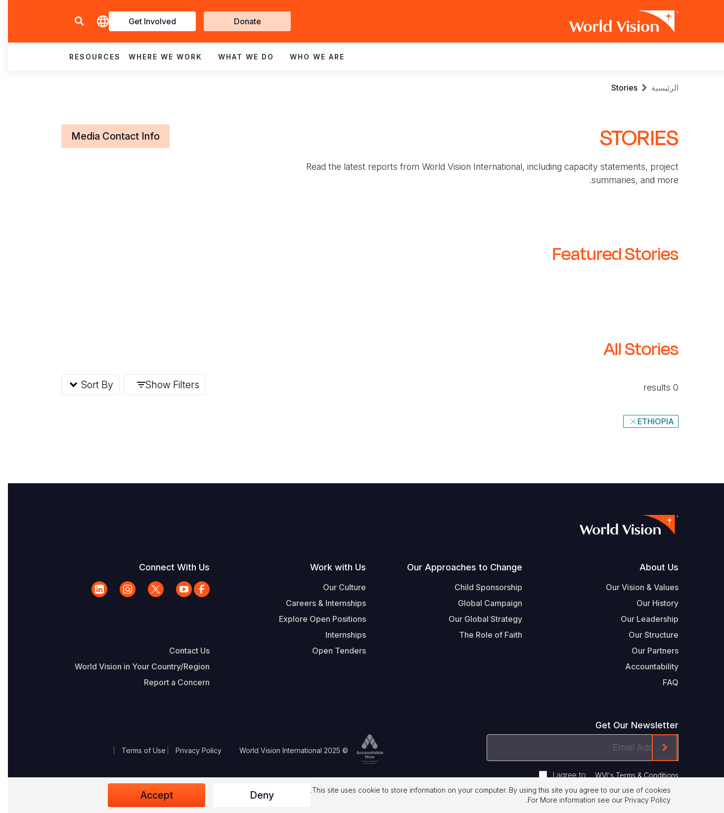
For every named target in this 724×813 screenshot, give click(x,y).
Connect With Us (166, 567)
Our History (650, 603)
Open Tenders (331, 651)
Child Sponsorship (480, 587)
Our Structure (646, 635)
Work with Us (330, 567)
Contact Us (181, 651)
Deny (254, 795)
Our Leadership (642, 619)
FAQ (663, 682)
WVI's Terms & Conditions (629, 775)
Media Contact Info (107, 136)
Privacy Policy (191, 750)
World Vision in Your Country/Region (134, 666)
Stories (616, 88)
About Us (651, 567)
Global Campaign (482, 603)
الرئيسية (657, 88)
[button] (71, 21)
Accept (149, 795)
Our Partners (647, 651)
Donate (239, 21)
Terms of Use (136, 750)
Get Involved (144, 21)
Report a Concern (169, 682)
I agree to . (607, 775)
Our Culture (336, 587)
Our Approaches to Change (456, 567)
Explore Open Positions (314, 619)
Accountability (644, 666)
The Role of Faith (482, 635)
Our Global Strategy (477, 619)
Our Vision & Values (634, 587)
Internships (337, 635)
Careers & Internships (318, 603)
